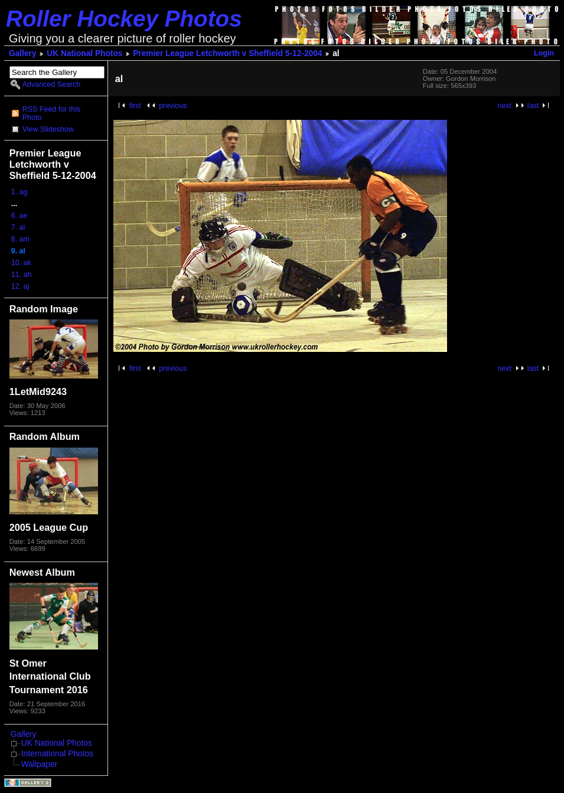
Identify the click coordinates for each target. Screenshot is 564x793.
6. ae (19, 215)
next (504, 106)
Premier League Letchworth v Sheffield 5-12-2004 (227, 53)
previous (173, 106)
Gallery (23, 53)
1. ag (19, 192)
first (135, 106)
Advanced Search (51, 84)
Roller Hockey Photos (124, 18)
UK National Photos (84, 53)
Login (544, 53)
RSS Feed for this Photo (51, 113)
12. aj (20, 286)
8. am (20, 239)
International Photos (57, 753)
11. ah (21, 274)
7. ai (18, 227)
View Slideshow (48, 129)
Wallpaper (39, 764)
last (533, 106)
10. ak (21, 263)
